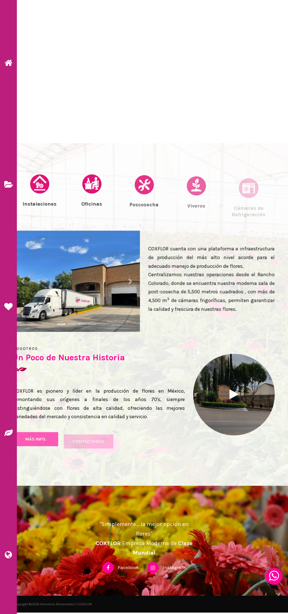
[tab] (39, 201)
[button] (26, 282)
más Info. (35, 443)
